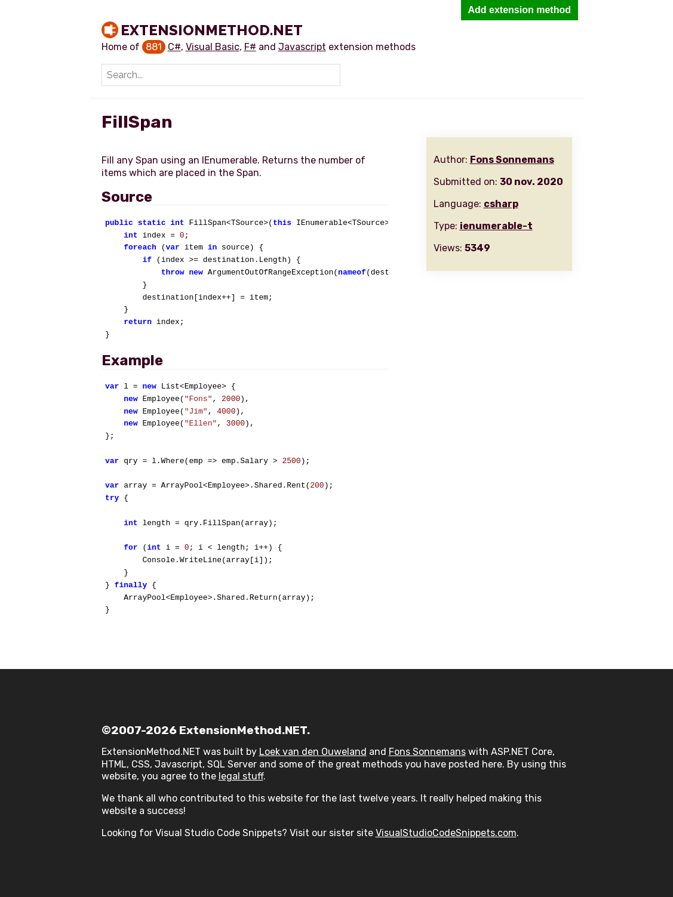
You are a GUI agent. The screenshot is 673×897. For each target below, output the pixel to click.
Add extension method (519, 10)
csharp (501, 203)
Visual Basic (212, 47)
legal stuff (241, 776)
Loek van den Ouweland (313, 751)
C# (174, 47)
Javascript (302, 47)
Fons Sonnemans (512, 159)
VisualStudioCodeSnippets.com (446, 833)
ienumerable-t (496, 226)
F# (250, 47)
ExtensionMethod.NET (212, 29)
